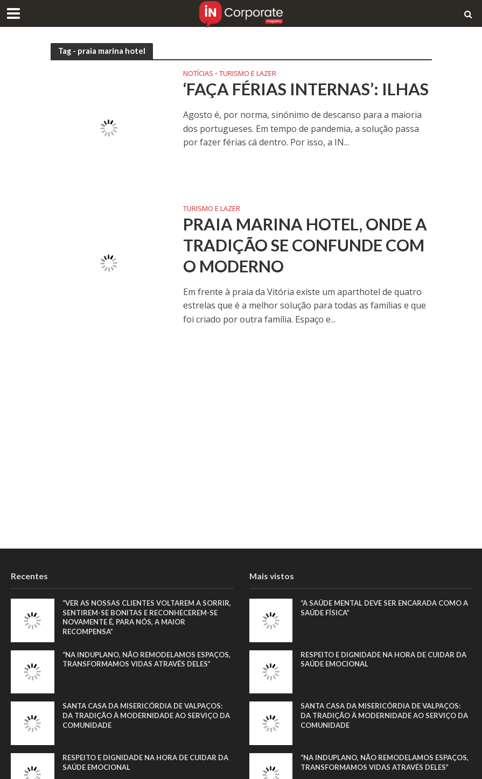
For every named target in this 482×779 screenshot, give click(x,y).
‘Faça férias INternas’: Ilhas (306, 89)
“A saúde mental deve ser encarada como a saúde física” (384, 608)
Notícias (198, 74)
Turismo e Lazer (247, 74)
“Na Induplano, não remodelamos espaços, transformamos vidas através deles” (146, 659)
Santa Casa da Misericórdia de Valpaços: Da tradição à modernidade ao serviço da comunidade (146, 715)
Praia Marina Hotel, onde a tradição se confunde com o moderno (305, 245)
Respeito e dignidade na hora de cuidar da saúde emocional (145, 762)
